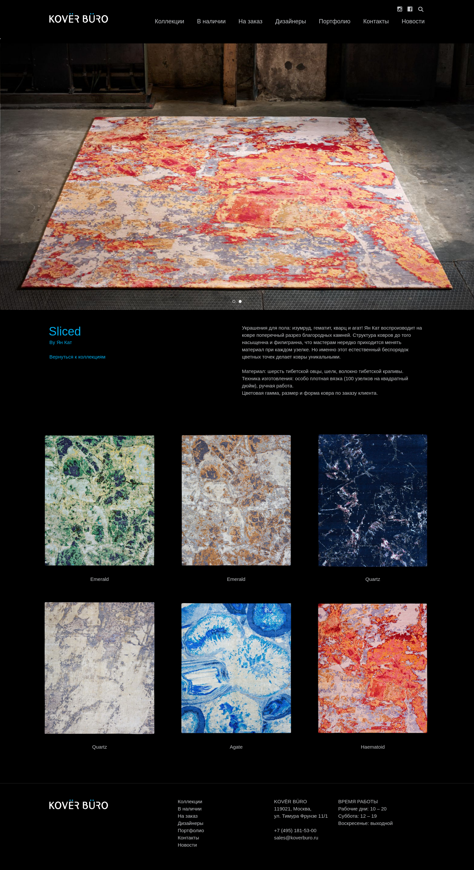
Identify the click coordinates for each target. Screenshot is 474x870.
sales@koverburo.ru (296, 837)
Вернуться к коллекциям (77, 357)
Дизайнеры (290, 21)
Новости (413, 21)
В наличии (211, 21)
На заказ (251, 21)
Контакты (376, 21)
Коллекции (169, 21)
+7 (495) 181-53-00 (295, 830)
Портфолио (335, 21)
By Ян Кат (60, 342)
